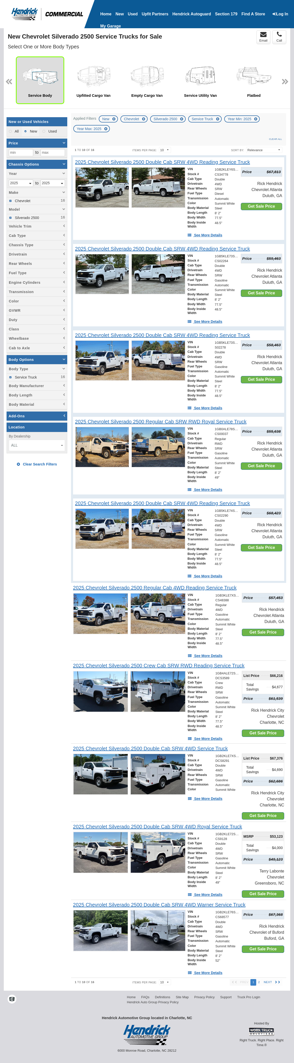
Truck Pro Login (248, 997)
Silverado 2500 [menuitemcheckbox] (26, 218)
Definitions (162, 997)
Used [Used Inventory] (133, 14)
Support (226, 997)
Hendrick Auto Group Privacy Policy (153, 1002)
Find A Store (253, 14)
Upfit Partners (155, 14)
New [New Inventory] (119, 14)
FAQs (145, 997)
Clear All (275, 139)
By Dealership (19, 436)
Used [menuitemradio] (52, 131)
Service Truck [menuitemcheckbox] (25, 377)
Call (279, 36)
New (106, 119)
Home (105, 14)
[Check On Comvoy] (12, 999)
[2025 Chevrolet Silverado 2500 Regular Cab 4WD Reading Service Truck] (155, 588)
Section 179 (226, 14)
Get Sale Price (261, 206)
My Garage (110, 26)
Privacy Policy (204, 997)
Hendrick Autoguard (191, 14)
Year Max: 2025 (89, 129)
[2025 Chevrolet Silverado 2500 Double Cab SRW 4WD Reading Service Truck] (162, 162)
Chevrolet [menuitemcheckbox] (22, 201)
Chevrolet (132, 119)
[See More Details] (204, 235)
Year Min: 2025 (240, 119)
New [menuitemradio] (33, 131)
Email (263, 36)
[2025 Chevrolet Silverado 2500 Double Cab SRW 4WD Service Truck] (150, 749)
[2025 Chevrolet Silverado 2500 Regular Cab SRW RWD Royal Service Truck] (161, 422)
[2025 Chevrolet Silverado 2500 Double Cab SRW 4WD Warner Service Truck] (159, 905)
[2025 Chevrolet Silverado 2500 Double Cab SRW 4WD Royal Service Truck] (157, 827)
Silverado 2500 (166, 119)
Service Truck (203, 119)
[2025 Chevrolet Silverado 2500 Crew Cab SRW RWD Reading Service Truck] (159, 666)
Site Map (182, 997)
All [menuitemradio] (16, 131)
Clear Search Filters (37, 464)
